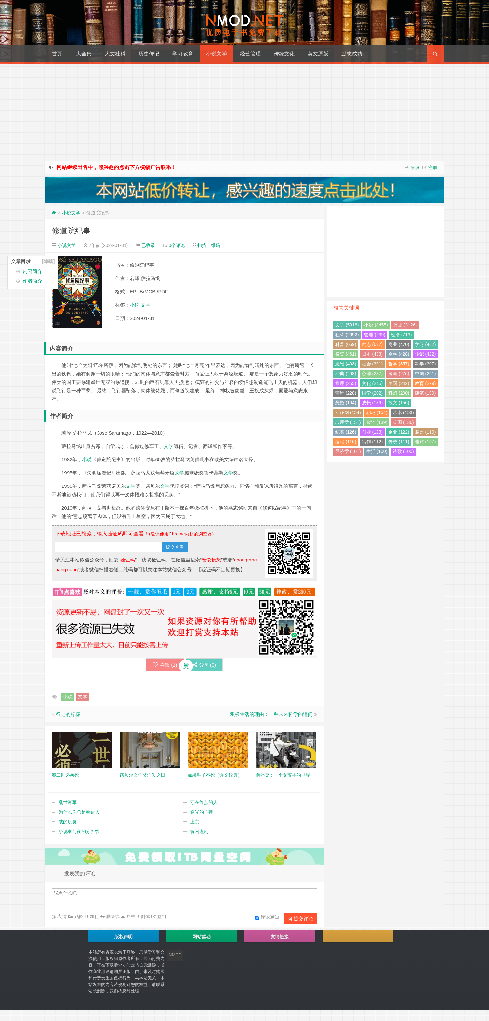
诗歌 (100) (403, 451)
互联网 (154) (348, 412)
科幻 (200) (398, 393)
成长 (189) (372, 402)
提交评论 (300, 920)
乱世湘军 (68, 803)
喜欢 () (158, 665)
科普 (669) (345, 344)
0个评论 (177, 245)
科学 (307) (425, 363)
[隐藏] (48, 261)
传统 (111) (398, 441)
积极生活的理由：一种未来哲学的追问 (271, 715)
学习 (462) (425, 344)
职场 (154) (377, 412)
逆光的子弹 (201, 813)
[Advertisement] (244, 112)
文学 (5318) (347, 324)
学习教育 (182, 53)
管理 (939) (374, 334)
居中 (130, 917)
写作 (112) (372, 441)
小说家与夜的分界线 (79, 832)
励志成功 (351, 53)
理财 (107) (425, 441)
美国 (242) (398, 383)
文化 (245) (372, 383)
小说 (134, 305)
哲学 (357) (398, 363)
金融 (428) (398, 354)
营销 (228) (345, 393)
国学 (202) (372, 393)
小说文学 (216, 53)
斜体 (144, 917)
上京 (194, 823)
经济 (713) (401, 334)
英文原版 (318, 53)
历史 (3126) (405, 324)
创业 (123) (372, 432)
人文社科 (115, 53)
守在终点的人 (204, 803)
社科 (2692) (347, 334)
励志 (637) (372, 344)
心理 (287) (372, 373)
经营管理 (250, 53)
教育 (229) (425, 383)
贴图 (78, 917)
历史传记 (149, 53)
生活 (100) (377, 451)
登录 (415, 167)
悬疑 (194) (345, 402)
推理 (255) (345, 383)
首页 (57, 53)
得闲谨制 (199, 832)
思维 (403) (345, 363)
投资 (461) (345, 354)
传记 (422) (425, 354)
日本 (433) (372, 354)
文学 (146, 305)
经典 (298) (345, 373)
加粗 (93, 917)
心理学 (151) (348, 422)
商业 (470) (398, 344)
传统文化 (284, 53)
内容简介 (32, 271)
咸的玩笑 (68, 823)
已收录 (148, 245)
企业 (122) (398, 432)
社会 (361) (372, 363)
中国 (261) (425, 373)
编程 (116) (345, 441)
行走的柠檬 (68, 715)
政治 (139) (377, 422)
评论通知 (267, 919)
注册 (432, 167)
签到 (161, 917)
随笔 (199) (425, 393)
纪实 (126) (345, 432)
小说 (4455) (376, 324)
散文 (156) (398, 402)
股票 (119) (425, 432)
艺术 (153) (403, 412)
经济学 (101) (348, 451)
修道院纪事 (71, 230)
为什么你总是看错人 (79, 813)
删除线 (112, 917)
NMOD (175, 956)
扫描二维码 (208, 245)
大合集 (84, 53)
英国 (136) (403, 422)
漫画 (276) (398, 373)
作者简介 (32, 281)
